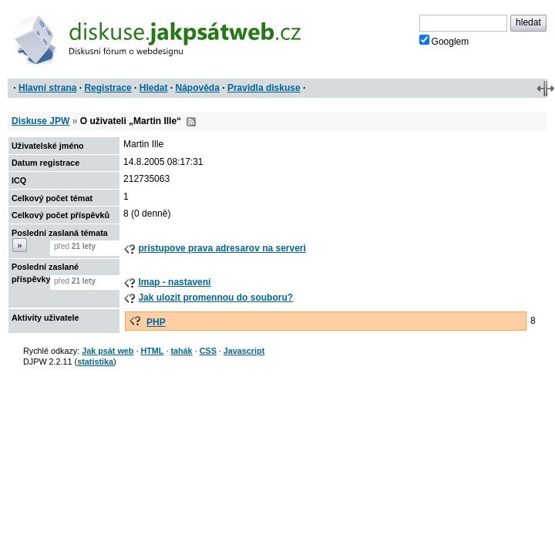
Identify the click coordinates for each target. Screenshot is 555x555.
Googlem (444, 41)
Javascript (244, 350)
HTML (151, 350)
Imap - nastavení (174, 282)
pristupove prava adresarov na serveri (221, 248)
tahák (181, 350)
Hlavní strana (47, 87)
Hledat (154, 87)
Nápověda (198, 87)
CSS (208, 350)
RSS (191, 121)
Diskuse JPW (40, 121)
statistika (95, 361)
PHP (156, 322)
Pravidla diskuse (264, 87)
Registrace (107, 87)
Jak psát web (107, 350)
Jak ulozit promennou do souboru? (215, 297)
